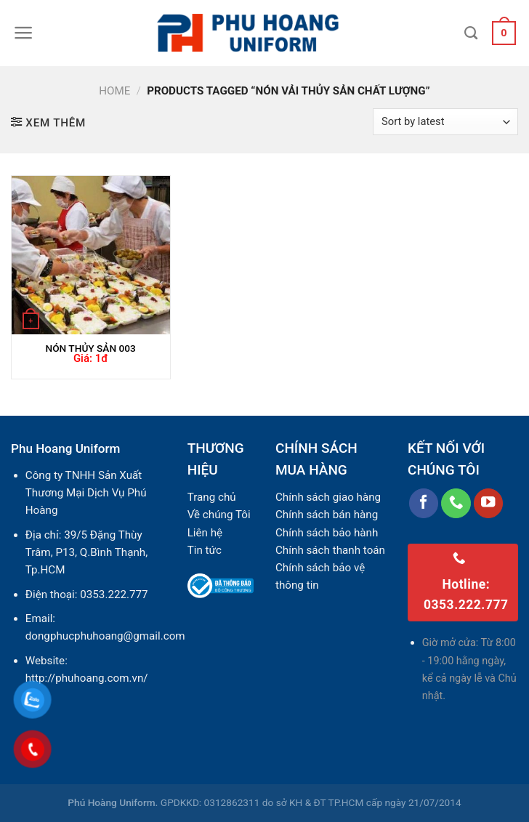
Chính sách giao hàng (328, 497)
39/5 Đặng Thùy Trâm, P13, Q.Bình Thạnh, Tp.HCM (86, 552)
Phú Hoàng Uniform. (113, 802)
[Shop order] (445, 121)
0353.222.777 (114, 594)
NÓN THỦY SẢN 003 (90, 348)
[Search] (471, 33)
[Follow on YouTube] (489, 503)
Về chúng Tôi (219, 514)
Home (114, 90)
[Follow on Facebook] (424, 503)
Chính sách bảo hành (326, 532)
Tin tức (204, 550)
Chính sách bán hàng (326, 514)
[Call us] (456, 503)
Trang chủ (211, 497)
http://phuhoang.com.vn (84, 678)
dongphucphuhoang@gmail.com (105, 635)
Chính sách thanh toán (330, 550)
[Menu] (23, 32)
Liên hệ (205, 532)
